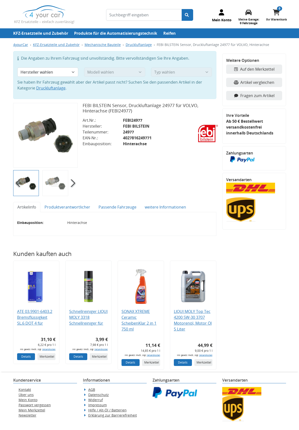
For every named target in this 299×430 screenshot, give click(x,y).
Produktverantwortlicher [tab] (67, 207)
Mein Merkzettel (32, 410)
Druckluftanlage (139, 44)
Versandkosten (48, 349)
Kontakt (25, 389)
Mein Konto (28, 399)
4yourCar (20, 44)
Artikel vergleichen (254, 82)
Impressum (97, 405)
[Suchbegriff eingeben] (144, 15)
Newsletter (27, 415)
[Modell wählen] (114, 72)
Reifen (169, 33)
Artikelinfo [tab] (26, 207)
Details (26, 356)
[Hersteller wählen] (47, 72)
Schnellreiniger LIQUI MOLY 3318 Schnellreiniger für (88, 317)
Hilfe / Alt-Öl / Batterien (107, 410)
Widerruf (95, 399)
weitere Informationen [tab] (165, 207)
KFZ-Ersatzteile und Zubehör (40, 33)
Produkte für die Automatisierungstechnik (115, 33)
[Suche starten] (187, 15)
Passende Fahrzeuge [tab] (117, 207)
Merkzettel (47, 356)
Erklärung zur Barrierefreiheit (112, 415)
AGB (91, 389)
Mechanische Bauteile (103, 44)
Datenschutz (98, 394)
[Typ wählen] (181, 72)
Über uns (26, 394)
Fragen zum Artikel (254, 95)
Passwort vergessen (35, 405)
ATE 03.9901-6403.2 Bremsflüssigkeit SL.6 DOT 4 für (34, 317)
